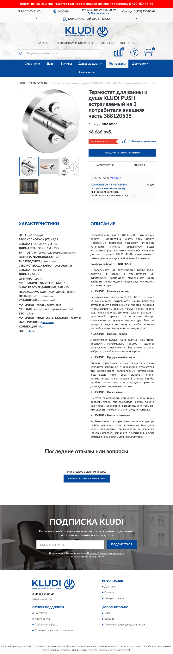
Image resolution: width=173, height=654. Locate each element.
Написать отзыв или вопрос (87, 478)
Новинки (107, 43)
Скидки (109, 619)
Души (50, 63)
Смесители (32, 63)
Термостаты (117, 63)
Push (42, 326)
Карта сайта (42, 619)
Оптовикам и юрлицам (75, 43)
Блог (107, 613)
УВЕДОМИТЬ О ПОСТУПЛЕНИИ (122, 153)
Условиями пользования (84, 556)
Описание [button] (139, 165)
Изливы (66, 63)
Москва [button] (115, 178)
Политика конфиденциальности (124, 624)
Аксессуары (86, 72)
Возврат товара (114, 598)
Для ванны (47, 322)
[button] (99, 13)
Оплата (109, 592)
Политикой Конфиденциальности (105, 553)
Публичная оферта (46, 624)
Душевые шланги (90, 63)
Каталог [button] (44, 43)
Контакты (127, 43)
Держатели (140, 63)
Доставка (110, 586)
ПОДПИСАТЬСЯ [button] (121, 544)
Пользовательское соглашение (54, 630)
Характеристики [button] (105, 165)
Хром (31, 331)
